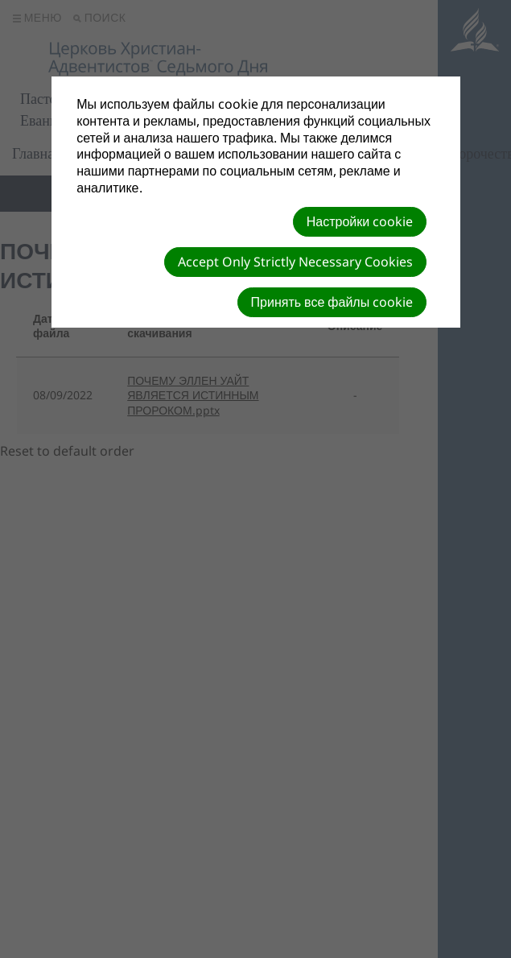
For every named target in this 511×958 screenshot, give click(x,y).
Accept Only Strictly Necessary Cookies (295, 261)
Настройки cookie (360, 221)
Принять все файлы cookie (332, 302)
